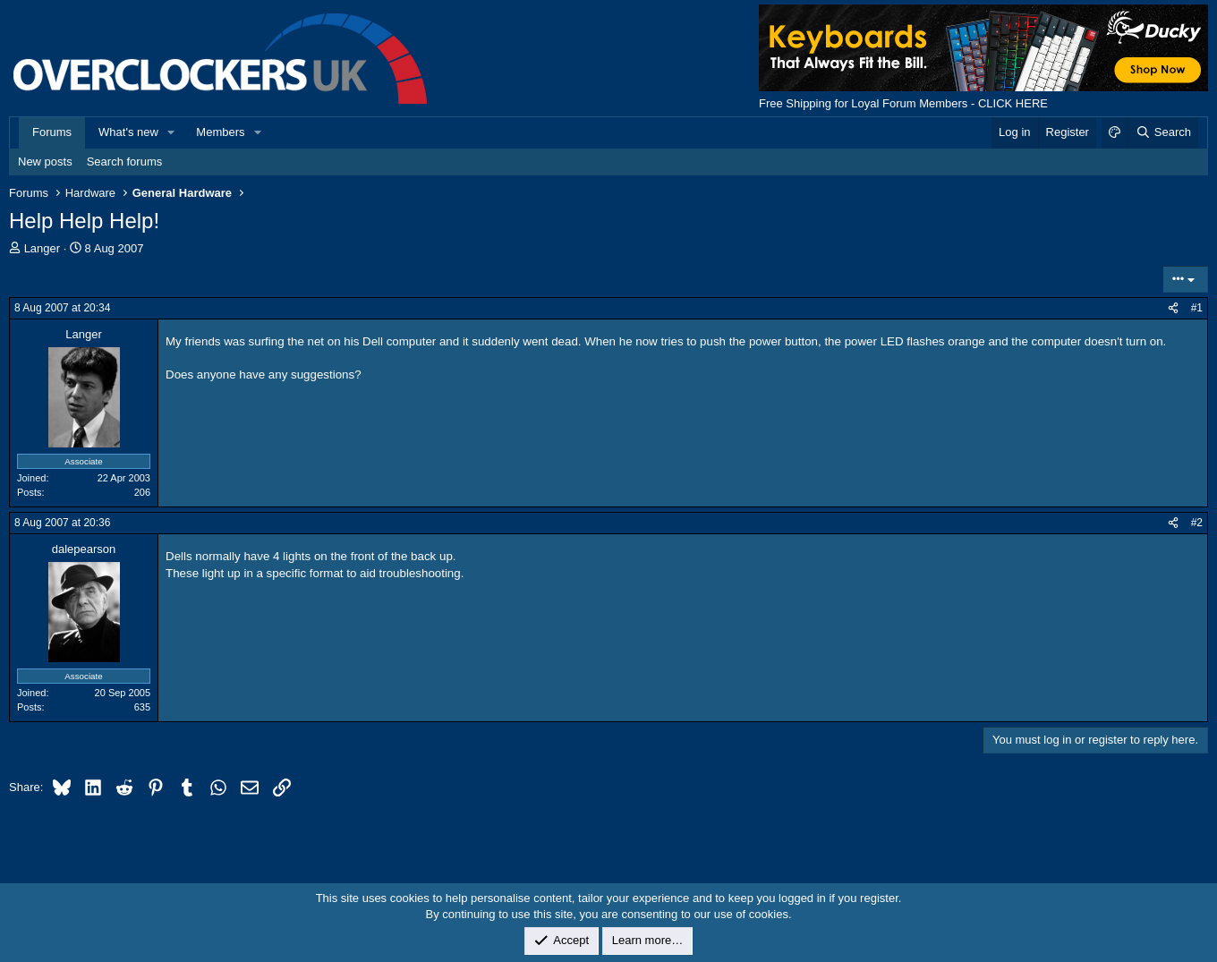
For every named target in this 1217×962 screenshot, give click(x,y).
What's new (128, 132)
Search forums (125, 161)
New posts (45, 161)
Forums (52, 132)
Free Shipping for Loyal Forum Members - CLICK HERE (903, 103)
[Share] (1173, 308)
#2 (1197, 522)
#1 (1197, 308)
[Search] (1163, 132)
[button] (171, 132)
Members (220, 132)
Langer (42, 248)
